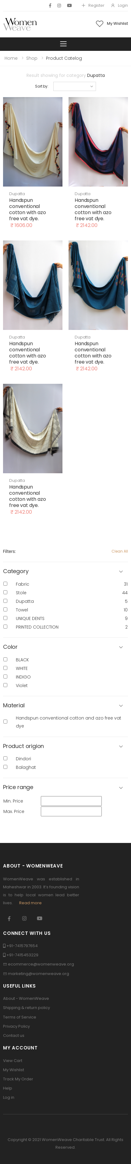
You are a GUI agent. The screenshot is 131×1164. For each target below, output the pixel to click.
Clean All (120, 551)
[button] (65, 647)
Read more (30, 903)
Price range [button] (18, 787)
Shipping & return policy (26, 1008)
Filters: (9, 551)
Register (92, 5)
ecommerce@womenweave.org (41, 964)
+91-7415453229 (22, 955)
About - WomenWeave (26, 998)
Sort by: (41, 86)
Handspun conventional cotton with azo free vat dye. (27, 209)
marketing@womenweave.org (38, 974)
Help (7, 1088)
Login (119, 5)
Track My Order (18, 1079)
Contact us (13, 1035)
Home (11, 58)
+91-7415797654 (22, 946)
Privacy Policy (16, 1026)
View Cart (12, 1061)
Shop (31, 58)
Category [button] (16, 571)
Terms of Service (19, 1017)
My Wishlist (13, 1070)
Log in (8, 1097)
